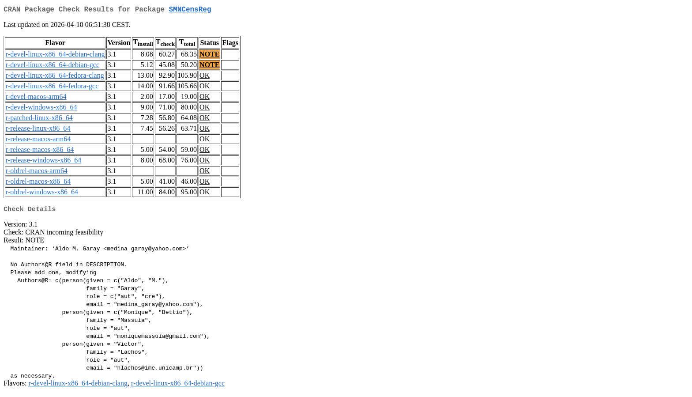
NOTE (209, 56)
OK (204, 77)
